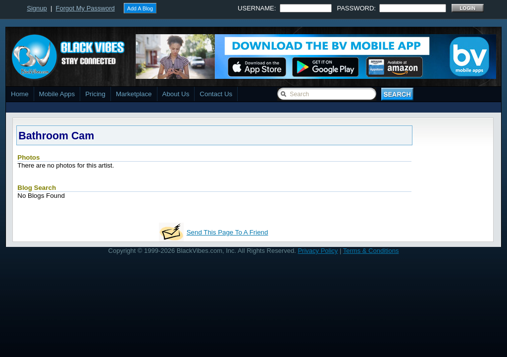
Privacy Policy (318, 250)
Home (20, 94)
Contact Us (216, 94)
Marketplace (134, 94)
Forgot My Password (85, 8)
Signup (37, 8)
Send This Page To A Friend (227, 232)
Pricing (95, 94)
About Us (176, 94)
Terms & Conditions (371, 250)
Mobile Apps (57, 94)
